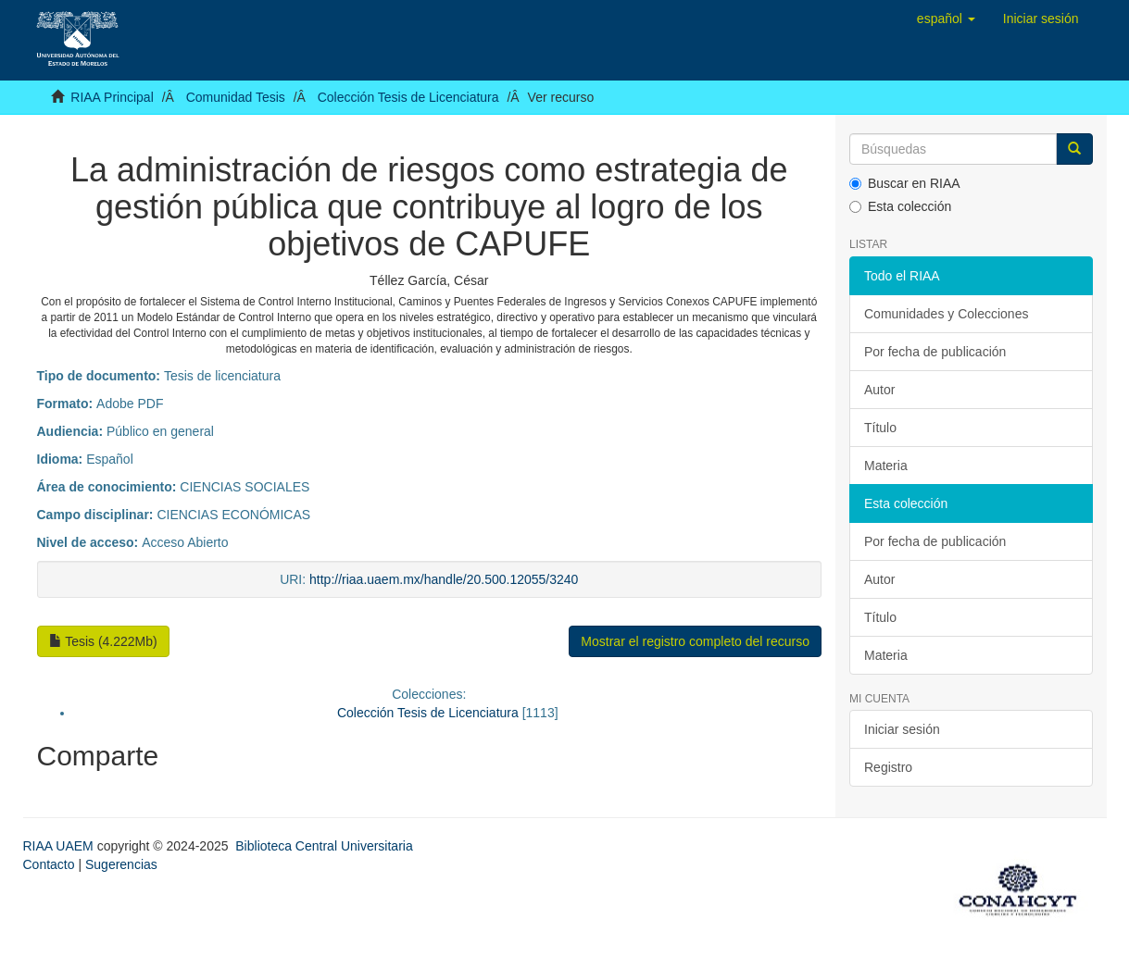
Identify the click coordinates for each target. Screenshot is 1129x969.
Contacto (49, 864)
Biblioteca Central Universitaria (323, 846)
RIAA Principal (111, 97)
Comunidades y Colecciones (946, 313)
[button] (946, 18)
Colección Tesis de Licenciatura (408, 97)
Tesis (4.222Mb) (103, 641)
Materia (886, 465)
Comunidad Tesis (235, 97)
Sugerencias (121, 864)
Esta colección (900, 206)
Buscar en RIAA (904, 183)
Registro (888, 767)
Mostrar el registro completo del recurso (695, 641)
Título (880, 427)
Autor (879, 389)
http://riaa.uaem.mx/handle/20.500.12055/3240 (443, 579)
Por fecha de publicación (935, 351)
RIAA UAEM (60, 846)
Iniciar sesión (902, 729)
